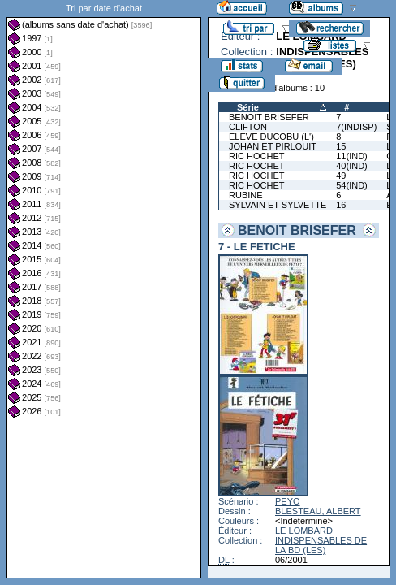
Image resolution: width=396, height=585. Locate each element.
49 (341, 175)
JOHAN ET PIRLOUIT (272, 146)
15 (341, 146)
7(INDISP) (356, 127)
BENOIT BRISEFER (269, 117)
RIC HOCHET (256, 156)
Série (248, 107)
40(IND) (352, 166)
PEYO (287, 501)
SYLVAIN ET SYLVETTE (277, 205)
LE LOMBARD (304, 530)
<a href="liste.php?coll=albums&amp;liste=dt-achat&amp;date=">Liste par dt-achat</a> (103, 289)
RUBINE (246, 195)
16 (341, 205)
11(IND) (352, 156)
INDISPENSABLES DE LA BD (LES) (321, 545)
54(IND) (352, 185)
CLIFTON (248, 127)
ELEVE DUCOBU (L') (271, 136)
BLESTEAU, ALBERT (318, 511)
